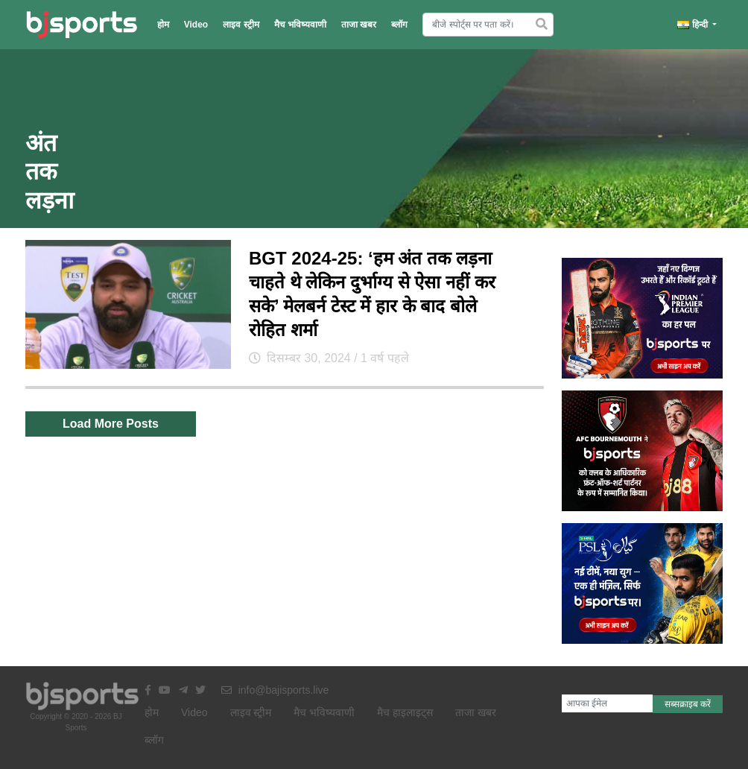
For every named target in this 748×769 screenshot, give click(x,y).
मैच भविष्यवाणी (300, 24)
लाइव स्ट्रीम (241, 24)
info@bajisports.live (275, 690)
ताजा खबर (358, 24)
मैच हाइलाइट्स (405, 712)
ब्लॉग (399, 24)
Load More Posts (111, 423)
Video (196, 24)
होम (163, 24)
